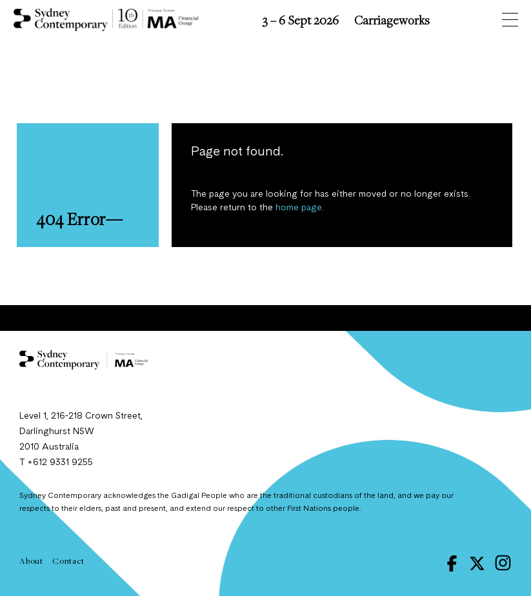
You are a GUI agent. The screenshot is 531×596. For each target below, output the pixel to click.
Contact (68, 560)
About (31, 560)
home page (299, 207)
